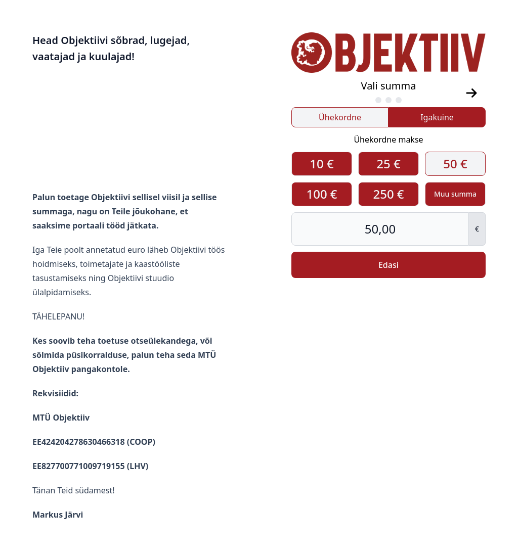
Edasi (388, 264)
